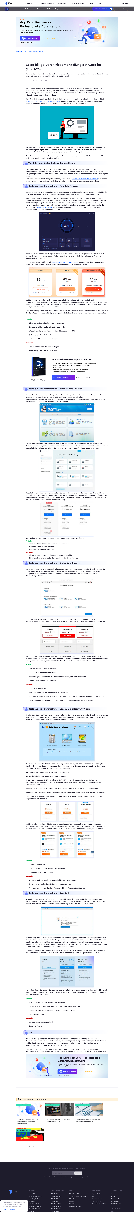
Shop (100, 3)
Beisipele (40, 9)
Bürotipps (72, 1178)
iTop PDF (31, 1188)
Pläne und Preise (34, 1195)
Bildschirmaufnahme (75, 1183)
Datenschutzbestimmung (14, 1206)
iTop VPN (32, 1170)
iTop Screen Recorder (35, 1173)
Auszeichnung (115, 1178)
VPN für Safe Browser (57, 1190)
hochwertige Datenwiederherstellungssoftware (43, 101)
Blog (56, 9)
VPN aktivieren (96, 1178)
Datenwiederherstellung (36, 51)
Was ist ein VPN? (74, 1170)
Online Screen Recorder (36, 1193)
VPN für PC (54, 1175)
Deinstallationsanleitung (99, 1180)
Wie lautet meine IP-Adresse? (78, 1173)
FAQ (93, 1173)
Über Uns (113, 1170)
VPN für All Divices (56, 1193)
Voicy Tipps (72, 1180)
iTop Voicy (32, 1178)
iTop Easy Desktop (34, 1175)
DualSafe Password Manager (37, 1190)
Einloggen (125, 3)
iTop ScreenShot (34, 1180)
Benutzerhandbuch (97, 1175)
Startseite (19, 51)
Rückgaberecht (98, 1209)
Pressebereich (115, 1175)
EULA (123, 1209)
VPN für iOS (54, 1178)
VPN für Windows (56, 1170)
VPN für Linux (55, 1188)
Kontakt (113, 1173)
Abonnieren (78, 1149)
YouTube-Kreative (116, 1180)
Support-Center (96, 1170)
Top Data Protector (34, 1185)
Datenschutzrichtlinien (111, 1209)
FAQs (49, 9)
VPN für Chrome (56, 1183)
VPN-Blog (72, 1175)
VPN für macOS (56, 1173)
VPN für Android (56, 1180)
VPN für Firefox (56, 1185)
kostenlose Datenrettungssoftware (85, 179)
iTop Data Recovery (35, 1183)
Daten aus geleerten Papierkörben (65, 262)
